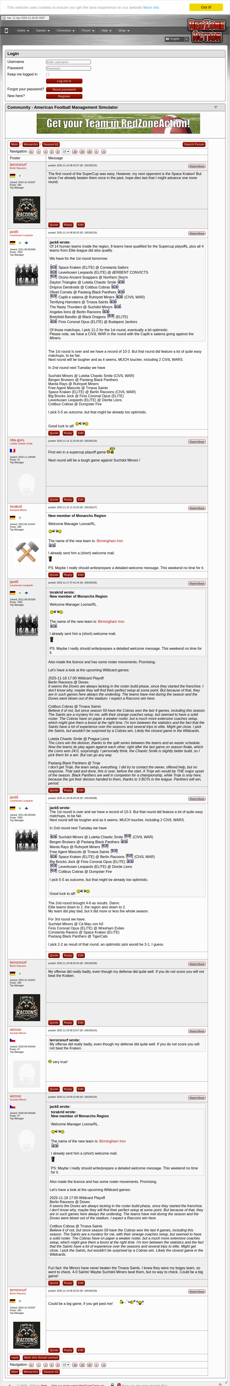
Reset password (64, 89)
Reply (68, 224)
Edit (81, 224)
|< (31, 151)
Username (15, 62)
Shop (121, 31)
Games (40, 31)
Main (14, 144)
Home (21, 31)
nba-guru (17, 440)
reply (14, 1357)
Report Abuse (197, 166)
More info (151, 7)
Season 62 (51, 144)
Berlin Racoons (18, 168)
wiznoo (15, 1029)
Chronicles (63, 31)
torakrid (16, 506)
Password (15, 68)
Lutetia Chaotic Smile (21, 443)
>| (104, 151)
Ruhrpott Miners (18, 510)
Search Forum (194, 144)
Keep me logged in (22, 74)
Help (104, 31)
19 (82, 151)
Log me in (64, 81)
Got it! (206, 7)
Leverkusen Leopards (21, 235)
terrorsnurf (18, 164)
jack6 (14, 232)
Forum (85, 31)
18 (74, 151)
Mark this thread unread (41, 1357)
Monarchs (31, 144)
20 (89, 151)
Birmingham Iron (110, 541)
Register (64, 96)
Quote (54, 224)
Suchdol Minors (18, 1033)
